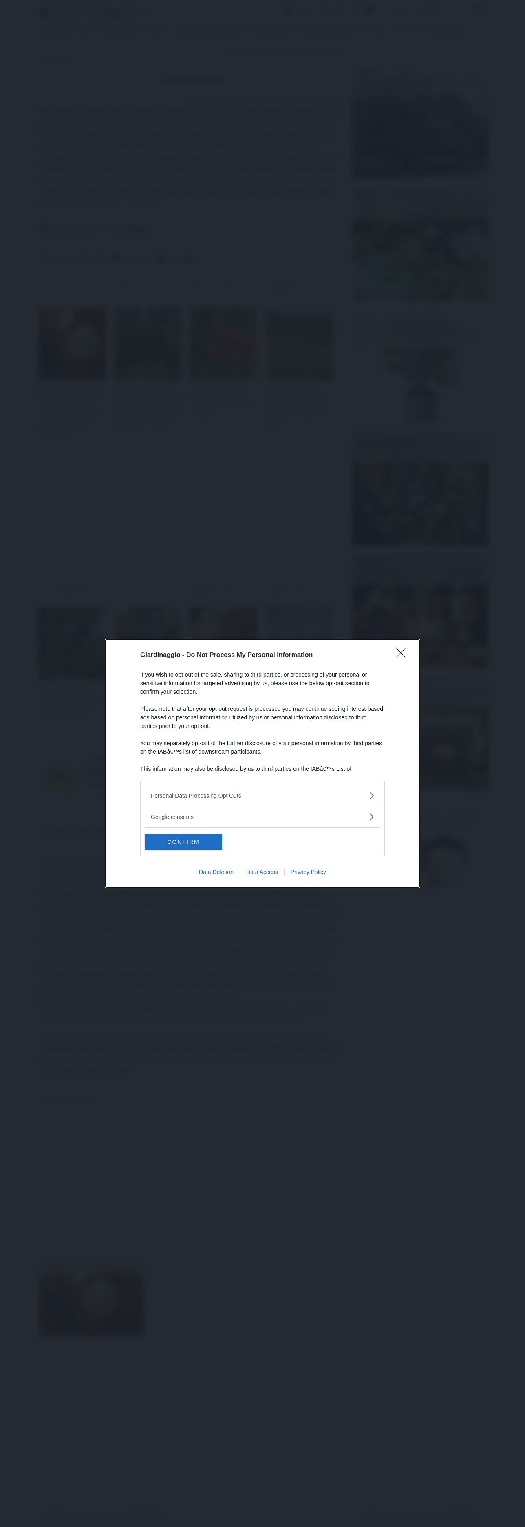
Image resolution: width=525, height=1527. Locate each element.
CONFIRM (183, 842)
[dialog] (262, 763)
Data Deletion (216, 872)
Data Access (262, 872)
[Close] (403, 655)
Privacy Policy (308, 872)
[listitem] (262, 795)
